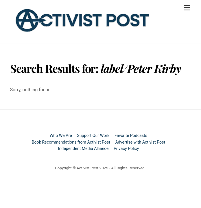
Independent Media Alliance (83, 148)
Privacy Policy (126, 148)
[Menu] (187, 8)
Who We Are (61, 135)
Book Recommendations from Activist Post (71, 142)
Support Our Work (93, 135)
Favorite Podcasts (131, 135)
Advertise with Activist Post (140, 142)
